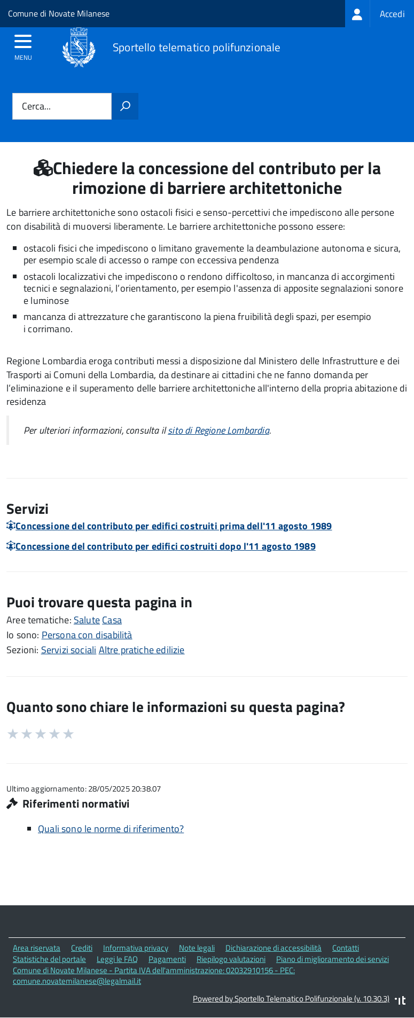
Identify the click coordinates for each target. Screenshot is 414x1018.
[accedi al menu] (23, 45)
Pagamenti (167, 959)
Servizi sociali (69, 650)
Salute (87, 620)
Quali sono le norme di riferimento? (111, 828)
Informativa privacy (135, 948)
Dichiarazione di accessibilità (273, 948)
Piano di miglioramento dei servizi (332, 959)
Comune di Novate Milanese (59, 13)
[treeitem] (379, 13)
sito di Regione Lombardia (218, 430)
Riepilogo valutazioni (231, 959)
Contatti (345, 948)
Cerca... (36, 106)
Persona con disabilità (87, 635)
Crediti (81, 948)
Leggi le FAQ (117, 959)
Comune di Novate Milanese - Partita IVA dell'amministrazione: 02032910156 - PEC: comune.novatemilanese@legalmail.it (154, 976)
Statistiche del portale (49, 959)
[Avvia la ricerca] (125, 106)
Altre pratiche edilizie (142, 650)
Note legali (197, 948)
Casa (112, 620)
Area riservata (36, 948)
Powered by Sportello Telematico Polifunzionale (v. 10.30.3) (291, 998)
